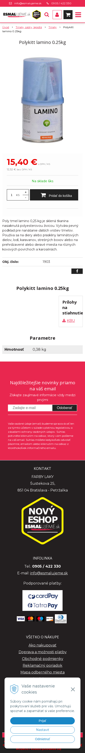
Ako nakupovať (42, 645)
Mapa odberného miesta (42, 672)
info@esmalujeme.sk (27, 3)
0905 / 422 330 (61, 3)
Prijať (42, 721)
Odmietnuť (42, 739)
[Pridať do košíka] (54, 194)
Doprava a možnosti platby (43, 652)
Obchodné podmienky (42, 659)
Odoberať (64, 408)
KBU (71, 320)
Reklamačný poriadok (42, 665)
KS (17, 195)
